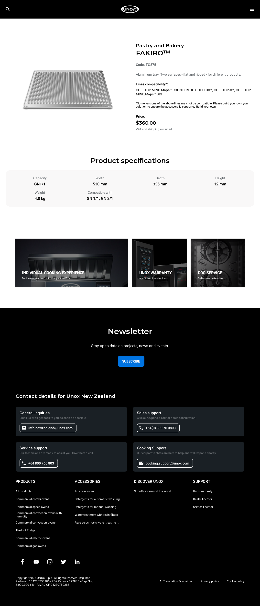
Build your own (206, 106)
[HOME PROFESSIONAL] (130, 9)
